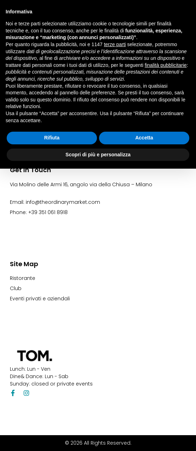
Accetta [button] (144, 137)
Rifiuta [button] (52, 137)
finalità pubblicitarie (166, 65)
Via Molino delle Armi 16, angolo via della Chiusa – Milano (81, 184)
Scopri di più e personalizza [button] (98, 154)
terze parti (115, 44)
